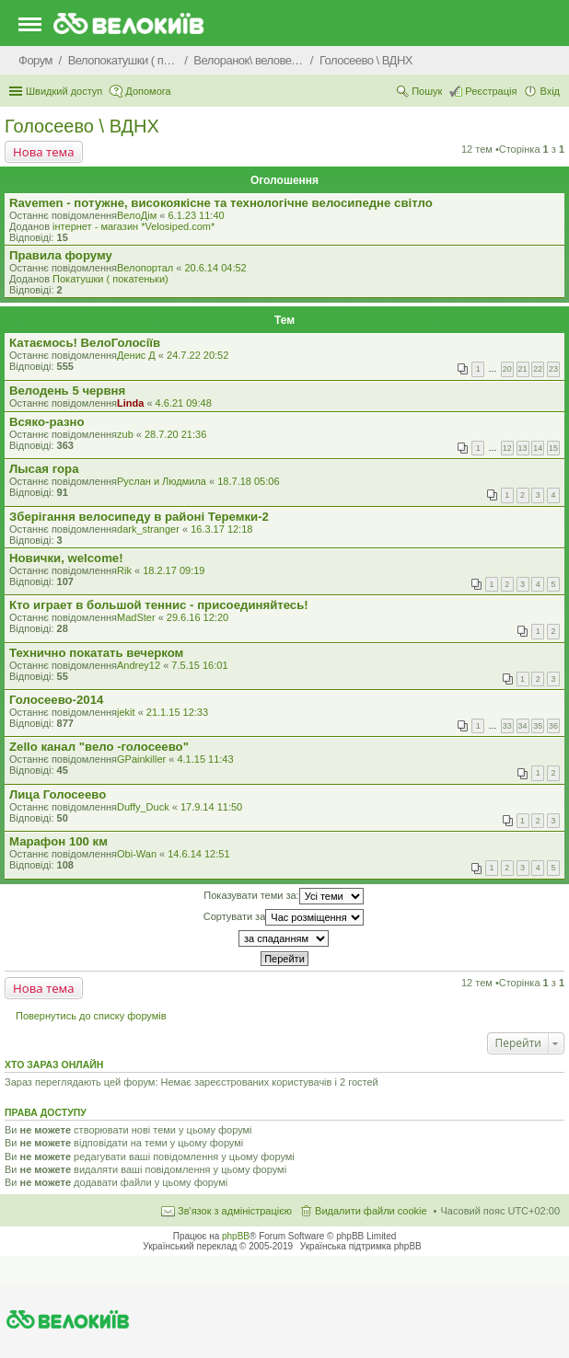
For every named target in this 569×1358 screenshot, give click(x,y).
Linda (130, 403)
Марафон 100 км (58, 841)
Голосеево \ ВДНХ (82, 126)
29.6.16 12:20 (197, 617)
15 (553, 448)
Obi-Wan (137, 853)
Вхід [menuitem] (550, 91)
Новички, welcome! (66, 558)
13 (523, 448)
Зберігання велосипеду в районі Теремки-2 (139, 517)
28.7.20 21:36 (175, 434)
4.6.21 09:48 (184, 403)
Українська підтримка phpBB (361, 1246)
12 (507, 448)
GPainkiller (141, 759)
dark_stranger (148, 529)
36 (553, 726)
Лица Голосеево (57, 794)
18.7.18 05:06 (248, 481)
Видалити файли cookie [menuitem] (371, 1210)
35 (537, 726)
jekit (126, 712)
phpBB (236, 1236)
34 (523, 726)
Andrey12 (138, 665)
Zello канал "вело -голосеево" (99, 747)
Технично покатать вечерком (96, 653)
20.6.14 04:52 (215, 267)
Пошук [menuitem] (427, 91)
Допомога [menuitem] (147, 91)
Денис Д (136, 355)
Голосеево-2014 (56, 700)
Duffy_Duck (143, 806)
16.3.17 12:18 (221, 529)
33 (507, 726)
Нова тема (44, 152)
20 (507, 369)
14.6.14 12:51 (198, 853)
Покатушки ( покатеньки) (110, 278)
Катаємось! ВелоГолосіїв (84, 343)
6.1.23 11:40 (196, 215)
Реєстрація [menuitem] (491, 91)
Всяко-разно (47, 422)
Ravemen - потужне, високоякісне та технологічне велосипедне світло (221, 203)
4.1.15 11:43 (205, 759)
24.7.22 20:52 (197, 355)
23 (553, 369)
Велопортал (145, 267)
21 (523, 369)
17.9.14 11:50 (211, 806)
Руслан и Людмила (161, 481)
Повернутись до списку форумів (91, 1015)
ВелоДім (137, 215)
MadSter (136, 617)
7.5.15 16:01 (199, 665)
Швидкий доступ (64, 91)
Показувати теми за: (283, 896)
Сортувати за (284, 917)
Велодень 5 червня (67, 390)
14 (537, 448)
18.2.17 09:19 (173, 570)
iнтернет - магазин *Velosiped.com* (133, 226)
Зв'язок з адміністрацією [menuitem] (235, 1210)
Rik (124, 570)
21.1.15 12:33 (177, 712)
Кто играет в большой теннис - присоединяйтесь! (158, 605)
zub (125, 434)
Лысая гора (43, 469)
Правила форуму (60, 255)
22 (537, 369)
